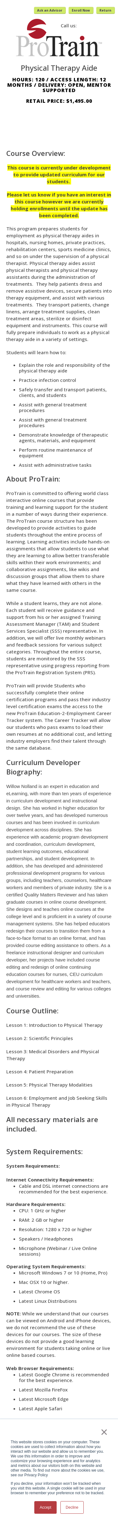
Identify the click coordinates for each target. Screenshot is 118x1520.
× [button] (104, 1432)
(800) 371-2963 (95, 25)
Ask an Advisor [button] (49, 10)
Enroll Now (81, 10)
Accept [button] (45, 1507)
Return (105, 10)
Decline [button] (72, 1507)
